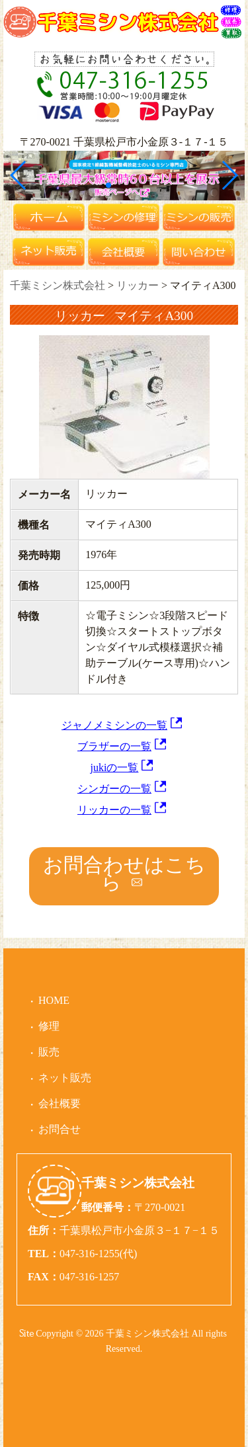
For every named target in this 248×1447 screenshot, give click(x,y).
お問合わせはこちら (124, 873)
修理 (49, 1026)
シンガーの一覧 (114, 788)
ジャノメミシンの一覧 (114, 725)
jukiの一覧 (115, 767)
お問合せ (59, 1129)
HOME (53, 1000)
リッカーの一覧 (114, 809)
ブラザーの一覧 (114, 746)
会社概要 (59, 1103)
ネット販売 (64, 1077)
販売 (49, 1051)
